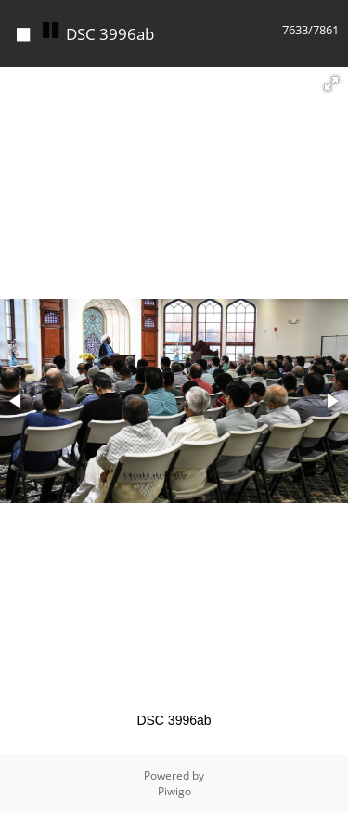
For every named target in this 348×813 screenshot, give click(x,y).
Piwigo (174, 791)
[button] (331, 83)
